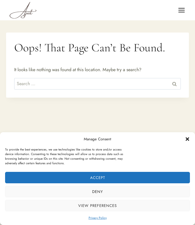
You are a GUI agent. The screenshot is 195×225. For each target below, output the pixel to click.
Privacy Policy (98, 218)
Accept (97, 178)
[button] (187, 139)
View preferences (97, 205)
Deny (97, 191)
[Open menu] (181, 10)
